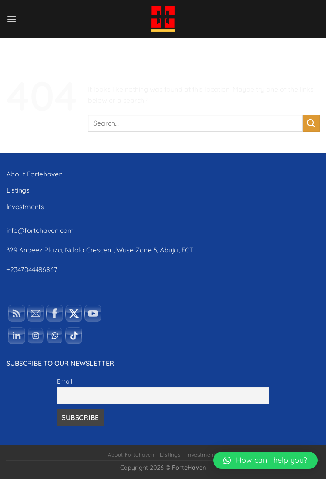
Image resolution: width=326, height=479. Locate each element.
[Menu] (11, 18)
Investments (25, 206)
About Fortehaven (34, 174)
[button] (265, 460)
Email (64, 381)
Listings (18, 190)
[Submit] (311, 123)
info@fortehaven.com (40, 230)
